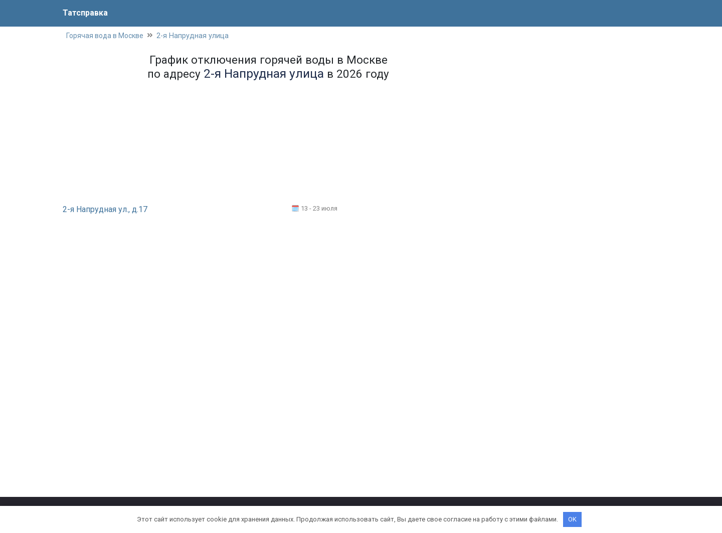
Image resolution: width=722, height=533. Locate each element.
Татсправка (85, 13)
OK (572, 519)
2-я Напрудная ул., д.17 (105, 209)
